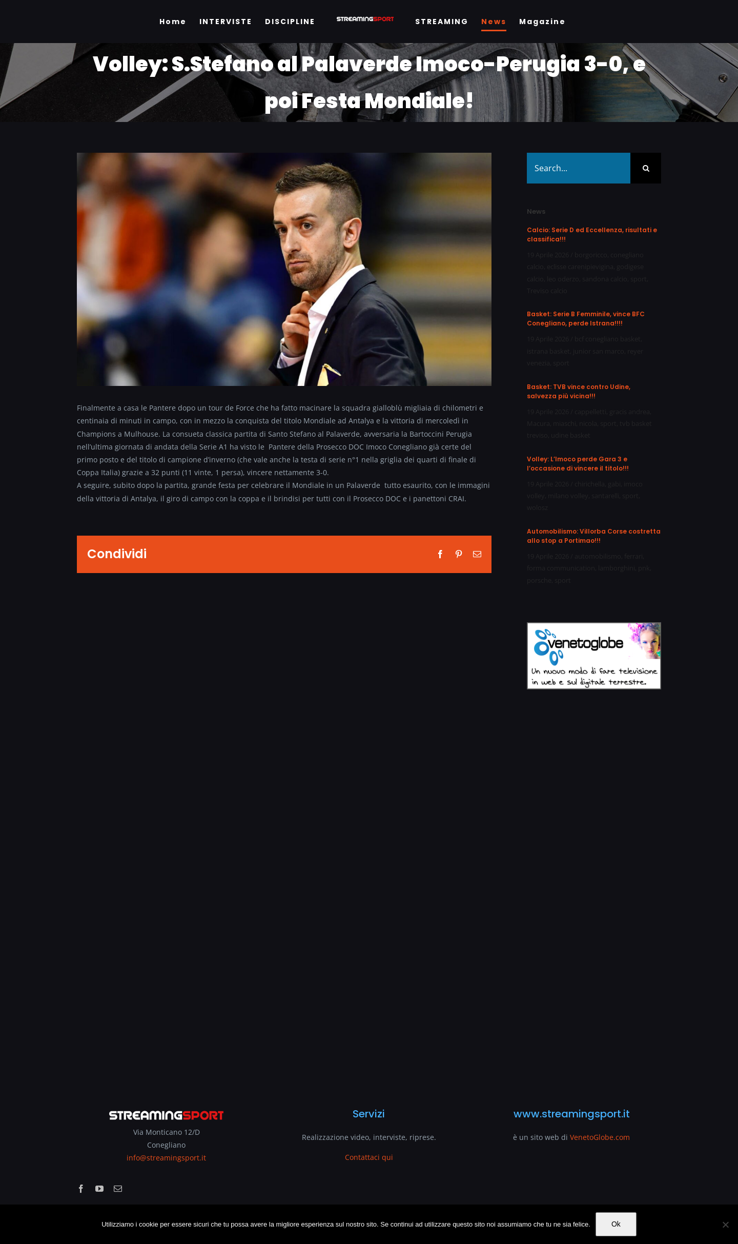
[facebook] (81, 1189)
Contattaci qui (369, 1157)
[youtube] (99, 1189)
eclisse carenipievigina (580, 266)
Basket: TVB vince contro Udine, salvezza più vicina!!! (578, 391)
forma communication (561, 568)
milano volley (568, 495)
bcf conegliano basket (608, 338)
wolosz (537, 507)
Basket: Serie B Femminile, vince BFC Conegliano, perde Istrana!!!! (586, 319)
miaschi (564, 423)
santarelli (605, 495)
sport (638, 278)
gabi (614, 483)
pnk (644, 568)
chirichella (590, 483)
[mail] (118, 1189)
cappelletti (590, 411)
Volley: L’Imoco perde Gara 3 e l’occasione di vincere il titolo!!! (578, 464)
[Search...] (578, 168)
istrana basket (548, 351)
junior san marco (598, 351)
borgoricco (591, 254)
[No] (725, 1224)
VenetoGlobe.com (600, 1137)
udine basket (570, 435)
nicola (588, 423)
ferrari (633, 556)
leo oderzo (563, 278)
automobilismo (598, 556)
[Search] (645, 168)
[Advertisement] (594, 892)
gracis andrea (629, 411)
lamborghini (616, 568)
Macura (538, 423)
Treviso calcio (547, 290)
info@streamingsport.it (166, 1158)
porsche (539, 580)
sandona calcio (604, 278)
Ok (616, 1224)
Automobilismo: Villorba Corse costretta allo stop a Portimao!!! (594, 536)
